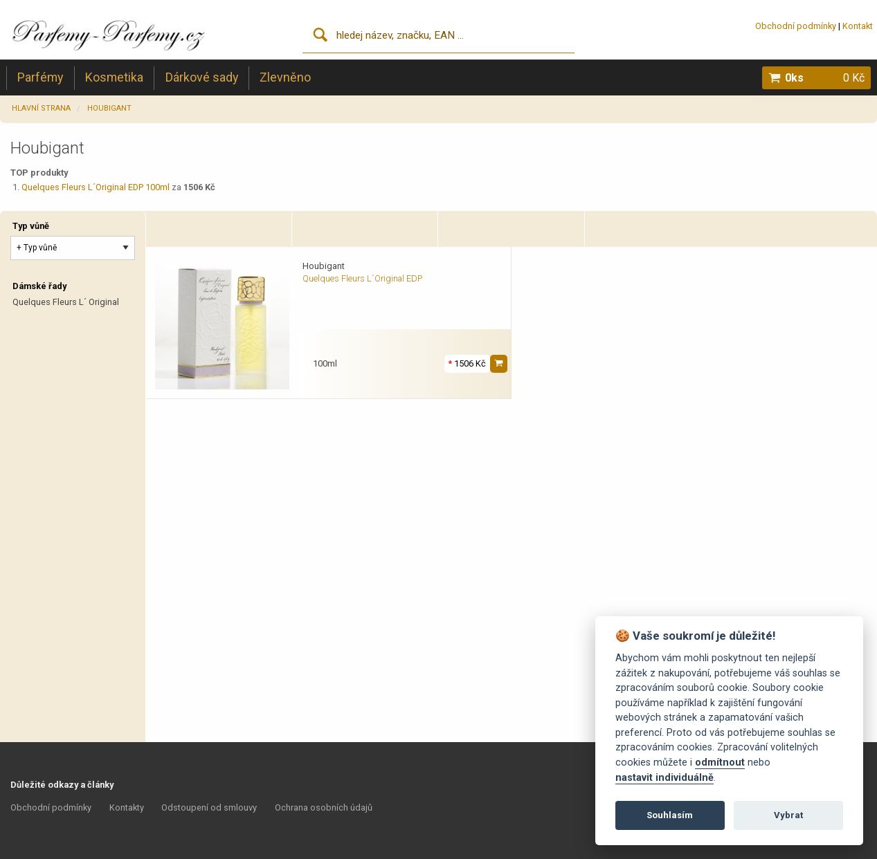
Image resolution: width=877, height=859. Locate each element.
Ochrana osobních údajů (323, 807)
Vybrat (788, 815)
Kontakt (857, 26)
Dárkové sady (201, 77)
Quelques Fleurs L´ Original (65, 302)
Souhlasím (670, 815)
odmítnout (720, 762)
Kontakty (126, 807)
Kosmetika (114, 77)
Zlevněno (285, 77)
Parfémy (40, 77)
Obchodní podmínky (795, 26)
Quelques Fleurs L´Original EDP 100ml (95, 187)
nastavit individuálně (664, 778)
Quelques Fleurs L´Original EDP (362, 278)
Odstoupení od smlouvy (209, 807)
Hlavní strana (41, 108)
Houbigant (109, 108)
